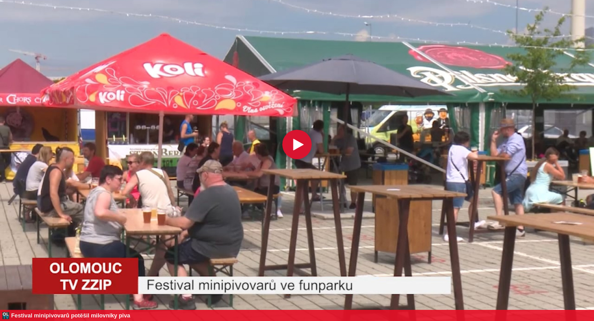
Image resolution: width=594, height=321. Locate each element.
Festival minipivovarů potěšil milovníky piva (70, 315)
